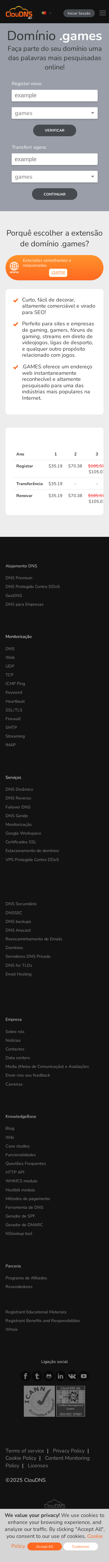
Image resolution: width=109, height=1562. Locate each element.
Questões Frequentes (26, 1163)
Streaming (15, 736)
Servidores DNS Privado (28, 956)
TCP (9, 675)
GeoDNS (14, 595)
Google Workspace (23, 833)
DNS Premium (19, 578)
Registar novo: (27, 83)
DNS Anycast (18, 930)
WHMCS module (21, 1181)
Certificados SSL (21, 842)
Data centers (18, 1058)
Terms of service (25, 1450)
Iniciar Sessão (79, 13)
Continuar (55, 194)
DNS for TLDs (19, 965)
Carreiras (14, 1084)
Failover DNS (18, 807)
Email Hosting (18, 974)
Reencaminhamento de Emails (34, 939)
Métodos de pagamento (28, 1198)
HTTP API (15, 1172)
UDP (10, 666)
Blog (10, 1128)
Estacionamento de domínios (32, 850)
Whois (12, 1329)
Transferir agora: (29, 147)
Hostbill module (20, 1190)
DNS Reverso (18, 798)
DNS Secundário (21, 904)
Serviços (13, 777)
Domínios (14, 948)
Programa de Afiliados (26, 1278)
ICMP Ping (15, 683)
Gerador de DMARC (24, 1225)
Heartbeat (15, 701)
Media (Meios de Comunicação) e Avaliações (47, 1066)
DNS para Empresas (25, 604)
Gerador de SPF (20, 1216)
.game (58, 271)
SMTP (11, 727)
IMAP (11, 745)
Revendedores (19, 1287)
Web (10, 657)
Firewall (13, 719)
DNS (10, 649)
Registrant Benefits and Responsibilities (43, 1321)
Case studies (18, 1146)
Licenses (38, 1465)
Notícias (13, 1040)
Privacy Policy (69, 1450)
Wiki (10, 1137)
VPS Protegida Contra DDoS (32, 859)
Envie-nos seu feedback (28, 1075)
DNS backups (18, 921)
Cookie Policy (21, 1458)
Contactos (15, 1049)
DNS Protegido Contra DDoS (33, 586)
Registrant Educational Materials (36, 1312)
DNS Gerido (17, 816)
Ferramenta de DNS (24, 1207)
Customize (80, 1546)
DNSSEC (14, 913)
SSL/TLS (14, 710)
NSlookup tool (19, 1233)
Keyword (14, 692)
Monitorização (19, 636)
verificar (55, 130)
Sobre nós (15, 1031)
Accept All (44, 1546)
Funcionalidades (21, 1155)
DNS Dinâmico (19, 789)
